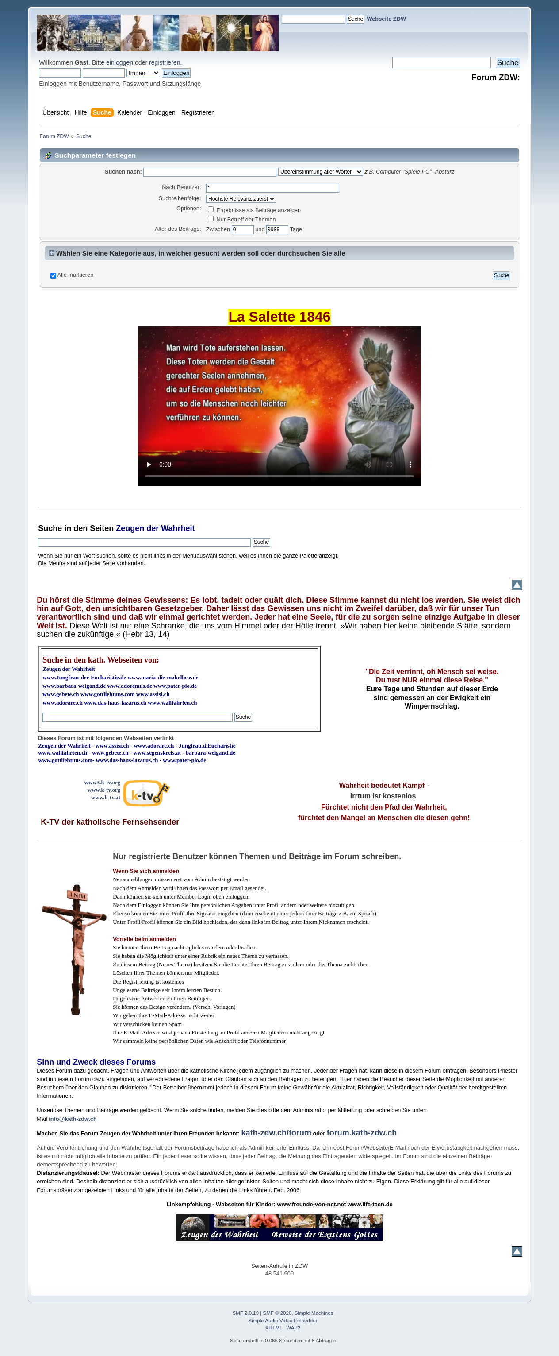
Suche (50, 528)
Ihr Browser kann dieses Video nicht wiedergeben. (279, 406)
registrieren (164, 62)
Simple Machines (314, 1313)
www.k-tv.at (105, 797)
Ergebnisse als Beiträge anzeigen (254, 210)
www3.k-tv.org (102, 782)
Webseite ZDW (386, 18)
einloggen (119, 62)
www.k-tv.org (104, 789)
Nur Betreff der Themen (242, 219)
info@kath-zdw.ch (73, 1119)
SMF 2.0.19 (246, 1313)
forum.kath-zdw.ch (362, 1132)
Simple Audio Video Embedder (283, 1320)
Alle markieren (75, 274)
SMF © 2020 (277, 1313)
